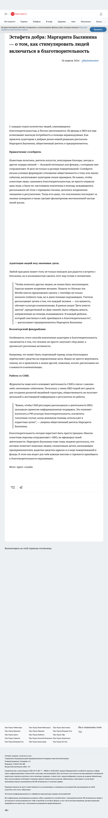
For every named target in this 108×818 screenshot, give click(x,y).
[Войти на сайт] (101, 14)
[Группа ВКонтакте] (80, 732)
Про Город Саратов (12, 738)
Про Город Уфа (59, 735)
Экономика (86, 21)
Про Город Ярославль (61, 727)
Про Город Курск (11, 735)
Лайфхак (37, 21)
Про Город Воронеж (13, 731)
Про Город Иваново (36, 731)
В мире (49, 21)
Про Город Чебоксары (13, 727)
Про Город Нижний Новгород (40, 738)
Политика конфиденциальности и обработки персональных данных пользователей (37, 794)
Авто (73, 21)
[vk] (13, 487)
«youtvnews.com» (25, 756)
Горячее (24, 21)
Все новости (9, 21)
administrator (90, 60)
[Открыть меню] (6, 14)
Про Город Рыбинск (36, 735)
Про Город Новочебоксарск (40, 727)
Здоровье (62, 21)
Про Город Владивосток (14, 742)
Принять (98, 29)
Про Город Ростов (60, 742)
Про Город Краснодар (37, 742)
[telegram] (22, 487)
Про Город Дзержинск (61, 738)
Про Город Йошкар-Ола (62, 731)
